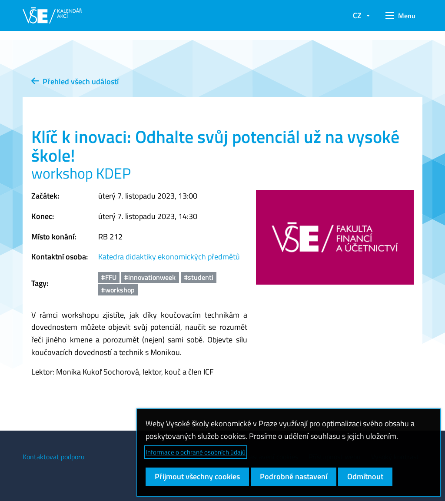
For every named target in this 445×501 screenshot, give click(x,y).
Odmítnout (365, 476)
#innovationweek (150, 277)
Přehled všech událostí (75, 81)
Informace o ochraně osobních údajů (196, 452)
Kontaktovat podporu (54, 456)
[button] (400, 15)
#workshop (118, 290)
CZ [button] (357, 15)
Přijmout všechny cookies (197, 476)
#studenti (198, 277)
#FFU (108, 277)
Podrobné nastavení (293, 476)
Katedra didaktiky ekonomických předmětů (169, 256)
